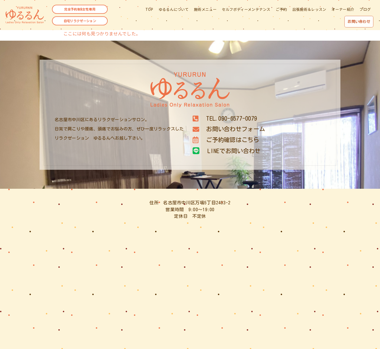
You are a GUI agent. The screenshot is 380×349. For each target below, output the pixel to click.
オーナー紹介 (342, 10)
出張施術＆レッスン (309, 10)
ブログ (365, 10)
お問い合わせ (357, 21)
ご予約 (281, 10)
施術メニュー (205, 10)
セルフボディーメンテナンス (246, 10)
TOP (149, 10)
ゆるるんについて (174, 10)
